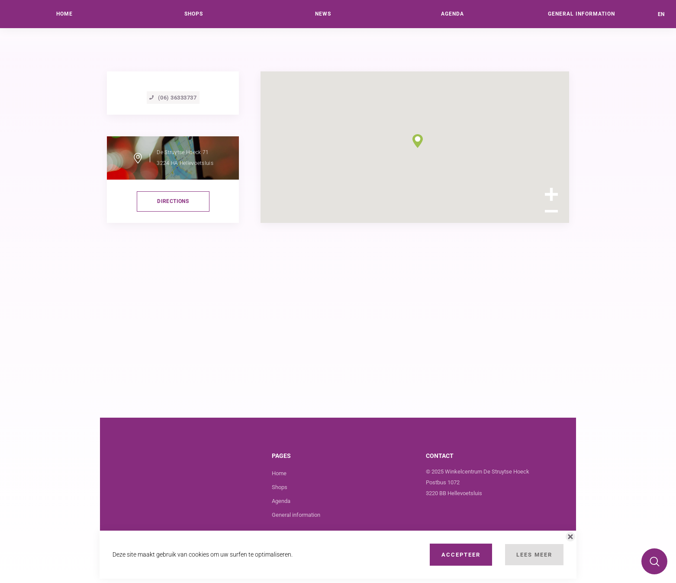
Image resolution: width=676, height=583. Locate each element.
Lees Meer (534, 554)
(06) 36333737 (173, 97)
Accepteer (460, 554)
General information (296, 515)
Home (279, 473)
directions (173, 201)
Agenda (281, 501)
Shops (279, 487)
